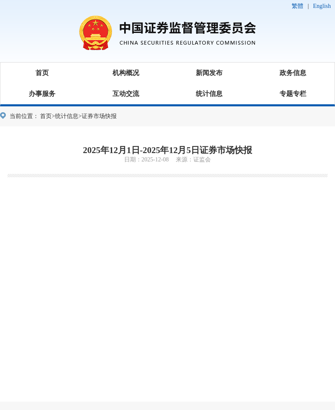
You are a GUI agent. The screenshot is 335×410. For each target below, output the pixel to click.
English (322, 6)
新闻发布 (209, 72)
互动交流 (125, 93)
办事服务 (42, 93)
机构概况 (125, 72)
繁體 (297, 6)
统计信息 (209, 93)
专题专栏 (293, 93)
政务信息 (293, 72)
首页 (42, 72)
